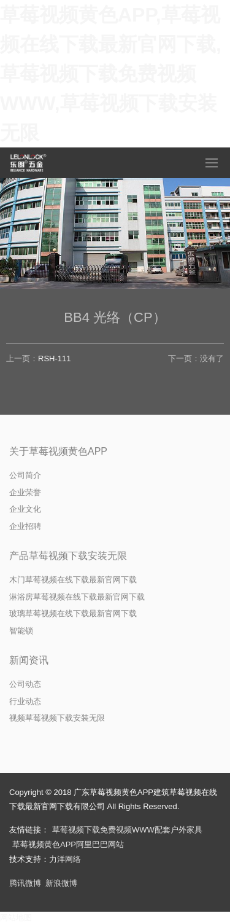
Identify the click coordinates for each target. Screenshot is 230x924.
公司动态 (25, 684)
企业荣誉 (25, 492)
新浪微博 (61, 883)
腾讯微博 (25, 883)
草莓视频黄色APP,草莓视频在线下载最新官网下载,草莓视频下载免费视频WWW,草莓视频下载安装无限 (110, 74)
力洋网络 (65, 859)
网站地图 (16, 917)
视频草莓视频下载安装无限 (57, 717)
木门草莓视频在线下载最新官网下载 (73, 579)
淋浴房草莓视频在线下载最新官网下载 (77, 596)
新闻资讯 (28, 660)
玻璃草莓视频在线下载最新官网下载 (73, 613)
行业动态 (25, 701)
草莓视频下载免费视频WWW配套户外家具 (127, 829)
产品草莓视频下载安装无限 (68, 555)
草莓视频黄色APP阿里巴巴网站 (68, 844)
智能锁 (21, 630)
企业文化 (25, 509)
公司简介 (25, 475)
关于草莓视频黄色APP (58, 451)
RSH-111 (54, 358)
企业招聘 (25, 526)
